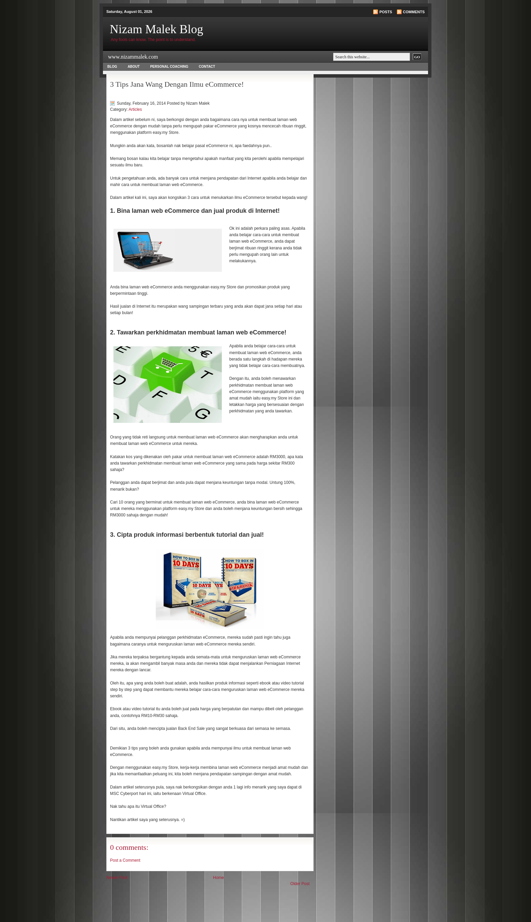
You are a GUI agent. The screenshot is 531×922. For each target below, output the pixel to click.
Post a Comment (125, 860)
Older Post (300, 883)
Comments (414, 12)
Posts (385, 12)
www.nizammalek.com (133, 57)
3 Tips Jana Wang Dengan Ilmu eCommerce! (177, 84)
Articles (135, 109)
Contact (207, 66)
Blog (112, 66)
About (134, 66)
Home (218, 877)
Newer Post (116, 877)
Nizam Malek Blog (156, 29)
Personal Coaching (169, 66)
